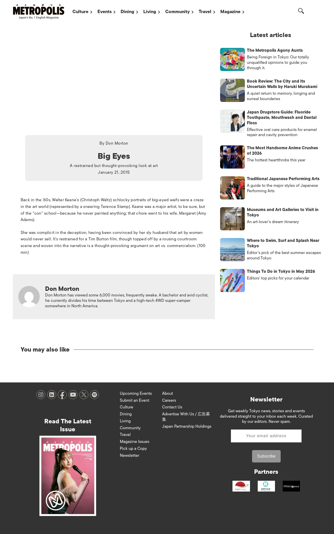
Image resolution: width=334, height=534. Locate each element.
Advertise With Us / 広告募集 (186, 417)
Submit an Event (134, 400)
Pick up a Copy (133, 448)
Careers (169, 400)
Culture (80, 11)
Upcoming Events (136, 393)
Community (177, 11)
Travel (205, 11)
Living (149, 11)
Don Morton (117, 143)
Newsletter (129, 455)
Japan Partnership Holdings (186, 426)
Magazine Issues (134, 441)
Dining (127, 11)
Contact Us (172, 407)
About (167, 393)
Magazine (230, 11)
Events (104, 11)
